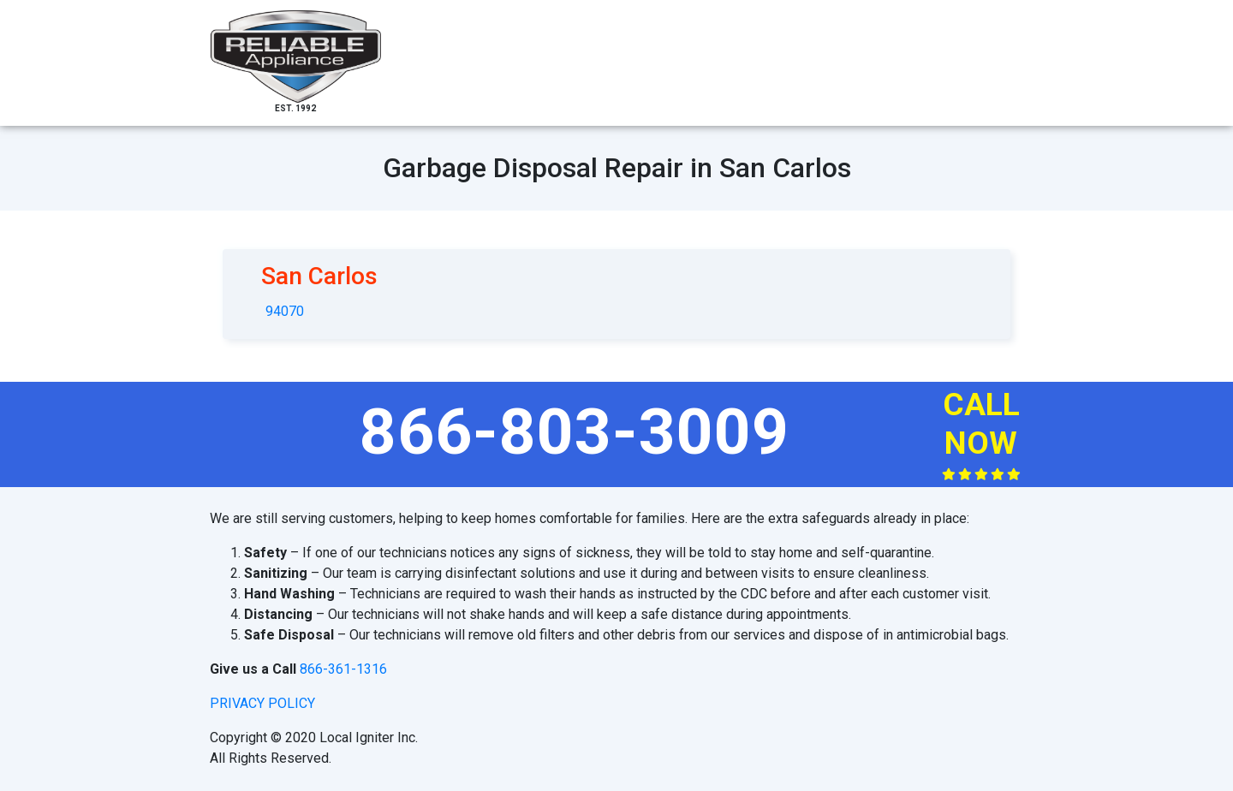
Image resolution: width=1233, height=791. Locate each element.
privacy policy (262, 703)
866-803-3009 (574, 431)
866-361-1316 (343, 669)
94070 (284, 311)
